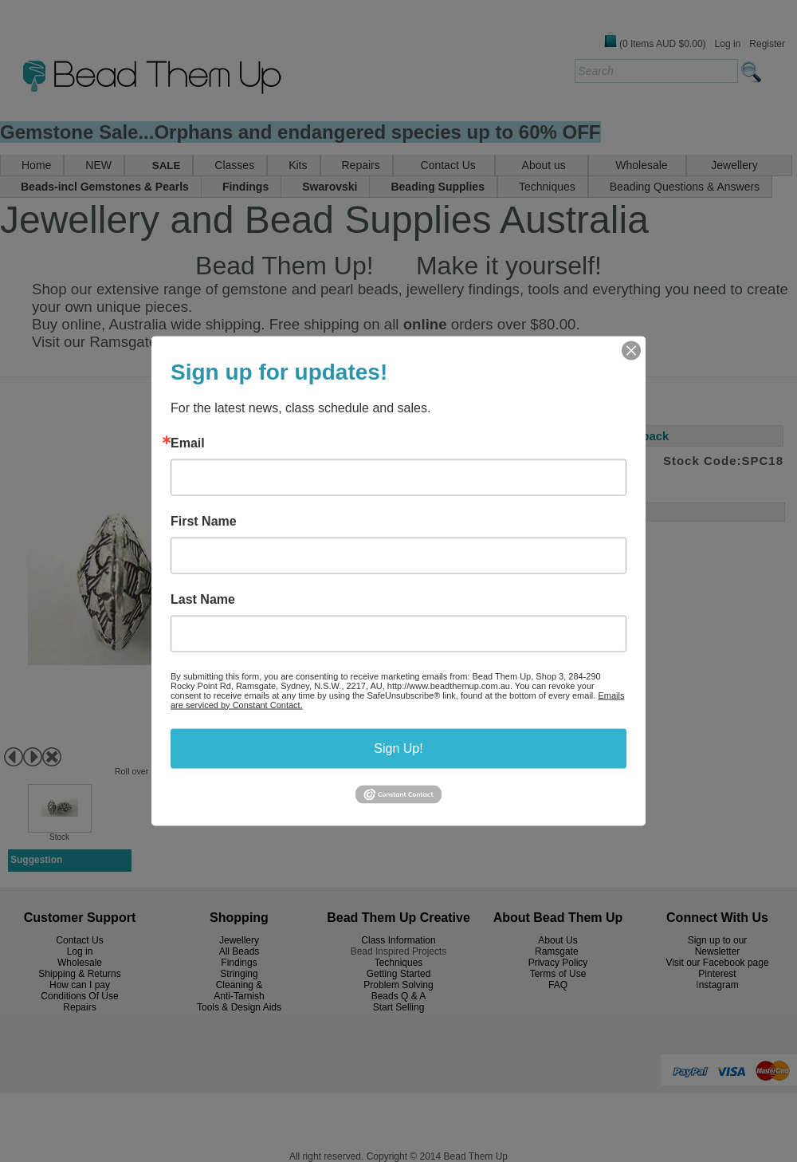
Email (188, 442)
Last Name (203, 599)
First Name (204, 520)
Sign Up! (398, 747)
